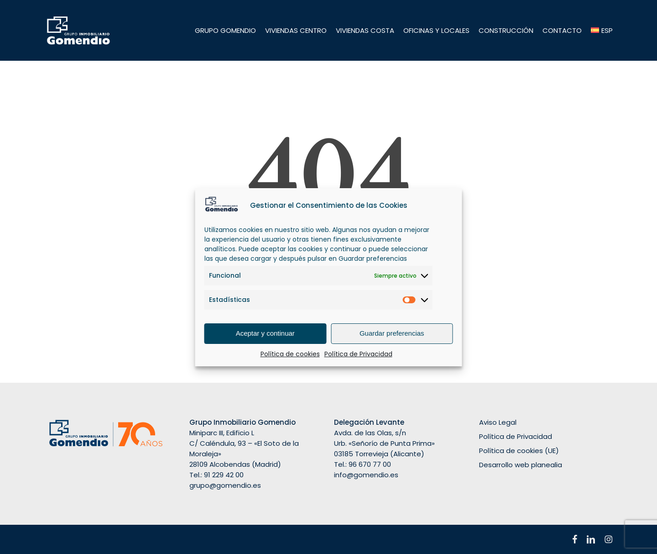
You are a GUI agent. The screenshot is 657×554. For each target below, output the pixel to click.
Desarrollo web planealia (520, 465)
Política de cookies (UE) (519, 450)
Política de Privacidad (358, 354)
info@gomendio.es (366, 475)
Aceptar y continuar (265, 333)
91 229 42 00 (224, 475)
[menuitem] (602, 30)
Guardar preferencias (392, 333)
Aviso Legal (497, 422)
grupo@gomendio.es (225, 485)
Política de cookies (290, 354)
